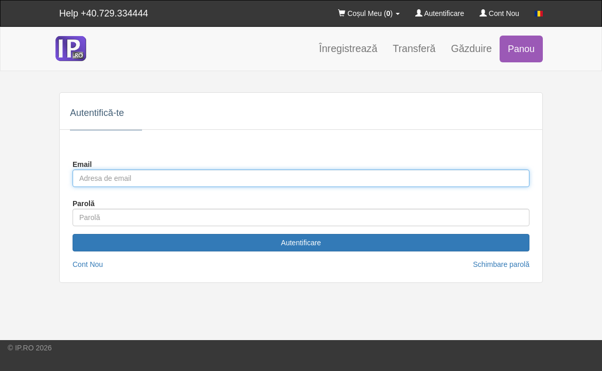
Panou (521, 49)
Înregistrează (348, 48)
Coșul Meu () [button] (369, 13)
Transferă (414, 48)
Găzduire (471, 48)
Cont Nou (499, 13)
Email (82, 164)
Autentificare (439, 13)
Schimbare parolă (501, 264)
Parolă (84, 203)
